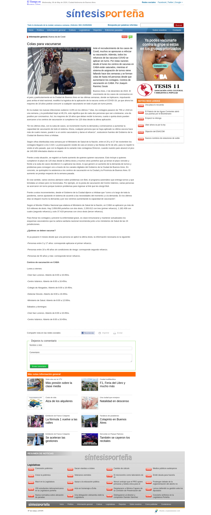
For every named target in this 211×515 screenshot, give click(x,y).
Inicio (31, 30)
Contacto (177, 30)
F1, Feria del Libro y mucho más (112, 384)
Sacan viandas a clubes (84, 468)
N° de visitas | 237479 (35, 511)
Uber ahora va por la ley (155, 125)
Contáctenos (166, 504)
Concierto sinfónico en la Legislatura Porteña (163, 496)
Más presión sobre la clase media (59, 384)
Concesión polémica (43, 468)
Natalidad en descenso (114, 401)
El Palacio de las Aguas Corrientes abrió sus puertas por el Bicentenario (162, 112)
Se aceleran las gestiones (55, 439)
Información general (56, 30)
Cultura (72, 30)
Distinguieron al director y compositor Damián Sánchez (126, 496)
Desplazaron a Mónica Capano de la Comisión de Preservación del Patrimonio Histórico (128, 490)
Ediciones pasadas (114, 30)
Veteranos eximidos (82, 475)
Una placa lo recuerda (154, 105)
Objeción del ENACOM (155, 131)
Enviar (120, 333)
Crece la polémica (42, 475)
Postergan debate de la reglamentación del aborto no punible (165, 484)
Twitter (170, 2)
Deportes (97, 30)
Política (40, 30)
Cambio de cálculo (121, 468)
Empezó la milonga (153, 118)
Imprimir (105, 333)
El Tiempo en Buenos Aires (34, 3)
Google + (179, 2)
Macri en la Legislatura (44, 482)
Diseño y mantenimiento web (169, 511)
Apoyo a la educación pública (86, 482)
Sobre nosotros (160, 30)
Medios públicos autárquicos (165, 468)
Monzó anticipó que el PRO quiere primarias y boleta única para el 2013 (128, 484)
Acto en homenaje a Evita (85, 488)
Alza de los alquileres (59, 401)
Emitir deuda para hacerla (164, 475)
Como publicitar (151, 504)
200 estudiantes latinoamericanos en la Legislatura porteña (49, 489)
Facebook (162, 2)
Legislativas (84, 30)
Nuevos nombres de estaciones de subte (162, 138)
